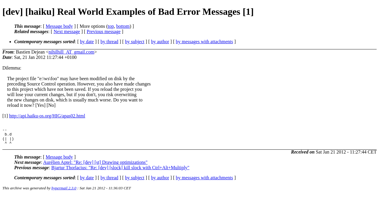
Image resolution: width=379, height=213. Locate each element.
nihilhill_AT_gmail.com (71, 51)
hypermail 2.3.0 (64, 191)
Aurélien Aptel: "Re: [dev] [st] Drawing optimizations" (95, 165)
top (111, 26)
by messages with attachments (204, 41)
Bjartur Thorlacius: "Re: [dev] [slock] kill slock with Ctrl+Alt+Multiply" (120, 171)
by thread (109, 41)
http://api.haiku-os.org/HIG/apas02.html (47, 115)
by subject (134, 41)
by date (87, 41)
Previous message (104, 31)
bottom (122, 26)
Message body (59, 26)
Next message (67, 31)
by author (160, 41)
